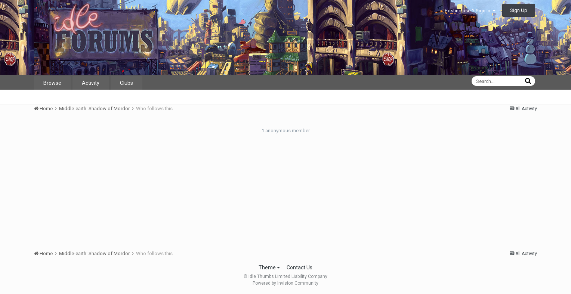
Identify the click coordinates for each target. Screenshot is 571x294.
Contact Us (299, 267)
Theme (269, 267)
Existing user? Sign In (470, 10)
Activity (90, 83)
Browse (52, 83)
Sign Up (518, 10)
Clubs (126, 83)
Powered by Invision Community (285, 283)
